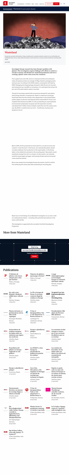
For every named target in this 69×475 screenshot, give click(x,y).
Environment (7, 9)
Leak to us (41, 4)
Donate (56, 3)
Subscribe (49, 3)
